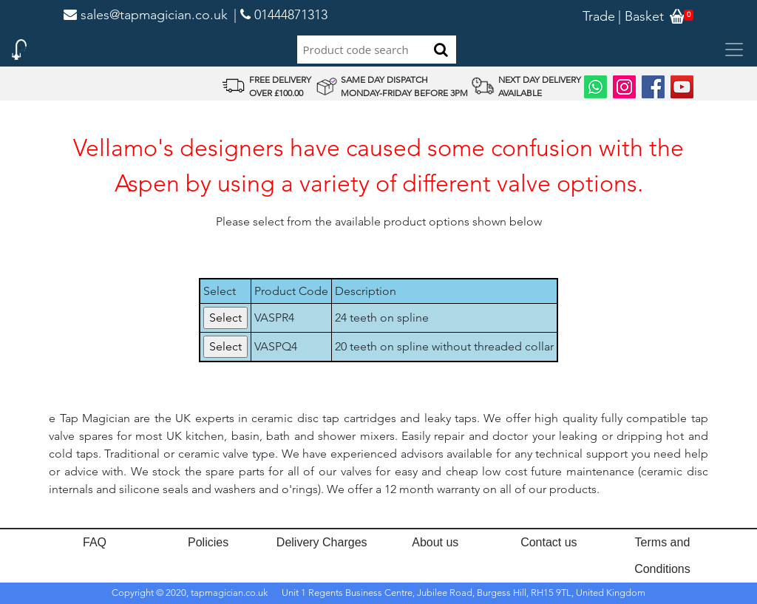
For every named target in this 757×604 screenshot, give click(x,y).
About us (435, 542)
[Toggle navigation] (734, 49)
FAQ (94, 542)
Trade (599, 16)
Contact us (548, 542)
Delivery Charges (321, 542)
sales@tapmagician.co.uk (146, 15)
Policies (208, 542)
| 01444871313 (280, 15)
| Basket (641, 16)
